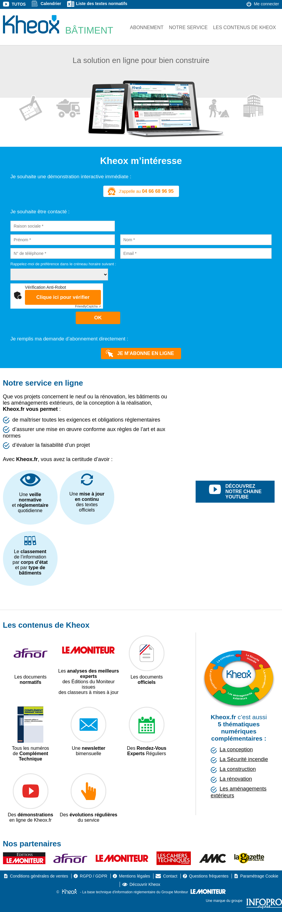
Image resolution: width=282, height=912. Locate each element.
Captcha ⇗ (88, 306)
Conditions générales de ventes (39, 876)
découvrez (242, 492)
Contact (170, 876)
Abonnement (147, 27)
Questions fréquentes (209, 876)
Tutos (19, 4)
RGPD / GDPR (93, 876)
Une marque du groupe (244, 901)
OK (98, 318)
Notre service (188, 27)
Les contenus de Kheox (244, 27)
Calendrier (51, 3)
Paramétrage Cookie (259, 876)
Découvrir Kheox (144, 884)
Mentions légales (134, 876)
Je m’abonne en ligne (139, 353)
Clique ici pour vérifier (63, 297)
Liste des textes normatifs (101, 3)
